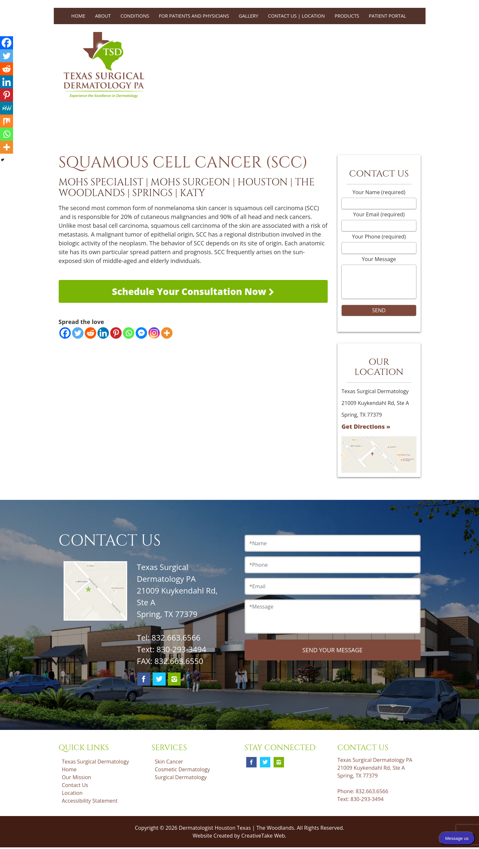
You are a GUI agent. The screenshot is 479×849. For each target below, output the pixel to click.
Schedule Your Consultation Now (193, 291)
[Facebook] (65, 333)
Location (72, 792)
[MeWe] (6, 108)
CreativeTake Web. (263, 835)
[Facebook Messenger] (141, 333)
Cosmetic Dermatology (182, 769)
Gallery (248, 16)
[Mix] (6, 121)
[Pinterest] (116, 333)
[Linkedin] (103, 333)
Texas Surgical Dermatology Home (95, 765)
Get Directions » (365, 426)
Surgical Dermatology (181, 777)
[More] (166, 333)
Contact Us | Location (296, 16)
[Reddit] (90, 333)
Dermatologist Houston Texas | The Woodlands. (238, 827)
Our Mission (76, 777)
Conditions (134, 16)
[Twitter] (77, 333)
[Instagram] (154, 333)
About (103, 16)
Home (78, 16)
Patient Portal (387, 16)
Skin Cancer (169, 761)
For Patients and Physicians (194, 16)
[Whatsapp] (128, 333)
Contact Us (75, 785)
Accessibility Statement (90, 800)
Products (347, 16)
